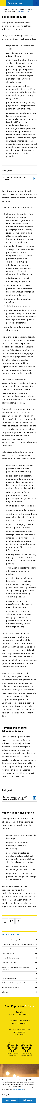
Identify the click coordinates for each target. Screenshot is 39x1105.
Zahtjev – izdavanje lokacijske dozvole (14, 178)
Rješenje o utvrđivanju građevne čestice (15, 983)
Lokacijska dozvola (8, 953)
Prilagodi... (6, 1095)
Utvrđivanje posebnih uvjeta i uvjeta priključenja (18, 944)
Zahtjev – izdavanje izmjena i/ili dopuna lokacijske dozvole (15, 798)
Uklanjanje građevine (9, 978)
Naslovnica (5, 9)
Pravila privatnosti (18, 1089)
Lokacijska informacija (9, 949)
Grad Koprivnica (15, 3)
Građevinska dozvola (9, 962)
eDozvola (5, 992)
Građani (14, 9)
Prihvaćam (27, 1100)
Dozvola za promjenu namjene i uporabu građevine (15, 968)
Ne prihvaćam (10, 1100)
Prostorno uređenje (25, 9)
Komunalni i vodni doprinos (11, 958)
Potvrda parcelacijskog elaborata (13, 940)
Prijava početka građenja (10, 987)
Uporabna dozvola (8, 974)
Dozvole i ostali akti (8, 11)
